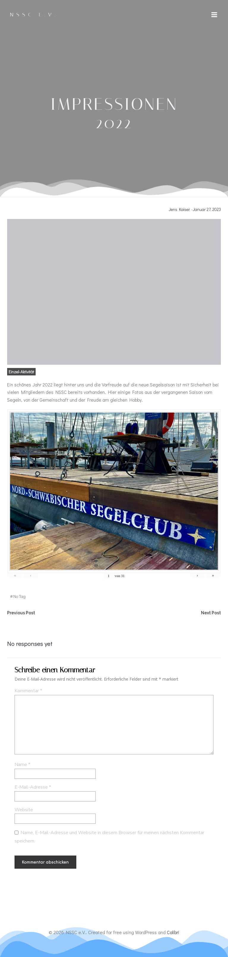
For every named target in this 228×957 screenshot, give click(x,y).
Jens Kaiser (179, 209)
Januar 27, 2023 (207, 209)
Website (24, 809)
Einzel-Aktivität (21, 372)
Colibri (173, 932)
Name (22, 765)
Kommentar (28, 691)
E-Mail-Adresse (33, 787)
